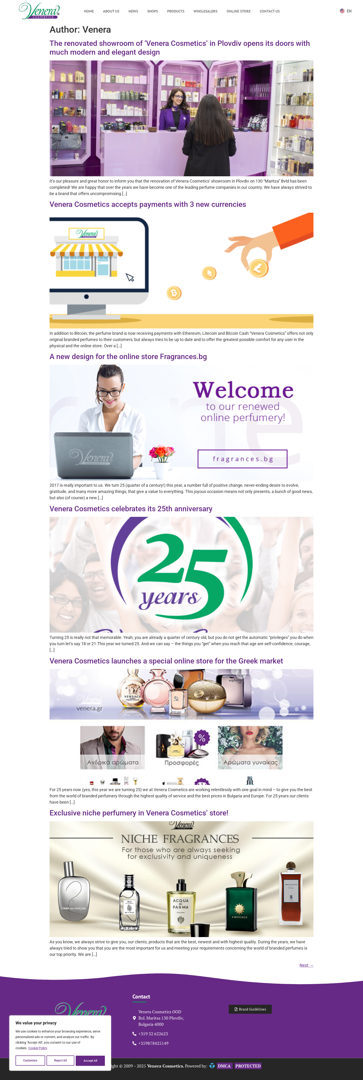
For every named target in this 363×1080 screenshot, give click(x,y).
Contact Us (270, 11)
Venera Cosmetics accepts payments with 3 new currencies (148, 204)
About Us (111, 11)
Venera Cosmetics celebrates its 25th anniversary (131, 508)
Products (175, 11)
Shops (152, 11)
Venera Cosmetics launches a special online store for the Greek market (166, 661)
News (133, 11)
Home (89, 11)
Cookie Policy (37, 1049)
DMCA (225, 1066)
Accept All (90, 1061)
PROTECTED (248, 1066)
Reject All (61, 1061)
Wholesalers (205, 11)
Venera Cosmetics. (165, 1066)
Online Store (238, 11)
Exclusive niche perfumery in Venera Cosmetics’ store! (139, 812)
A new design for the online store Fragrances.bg (128, 356)
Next (306, 965)
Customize (30, 1061)
